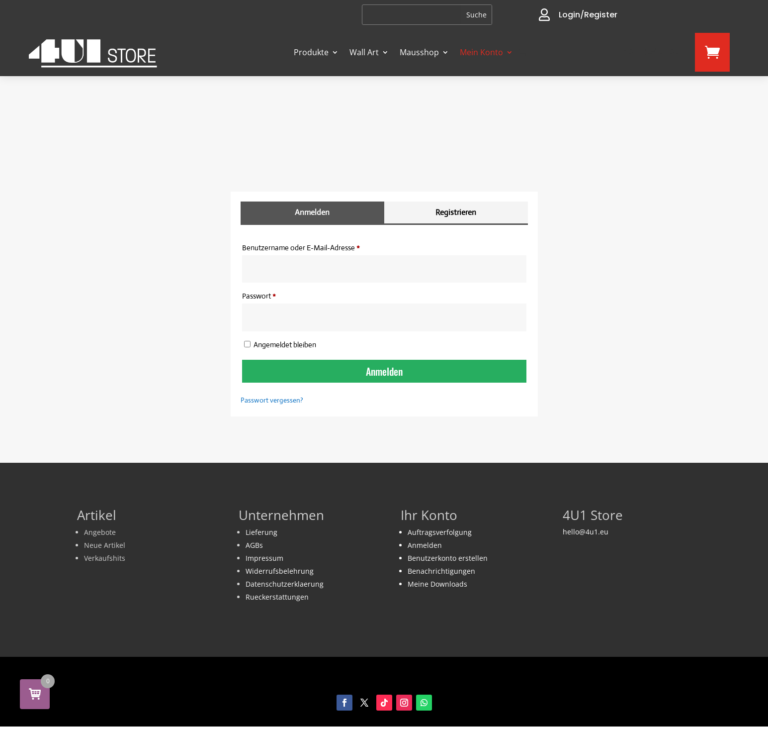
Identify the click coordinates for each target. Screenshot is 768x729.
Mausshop (419, 52)
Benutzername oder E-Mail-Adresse (319, 246)
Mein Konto (481, 52)
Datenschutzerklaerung (285, 584)
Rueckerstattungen (277, 597)
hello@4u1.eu (585, 531)
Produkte (311, 52)
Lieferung (261, 532)
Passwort (277, 295)
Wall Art (364, 52)
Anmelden (384, 371)
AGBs (254, 545)
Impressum (264, 558)
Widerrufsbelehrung (280, 571)
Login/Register (588, 14)
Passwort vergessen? (272, 400)
